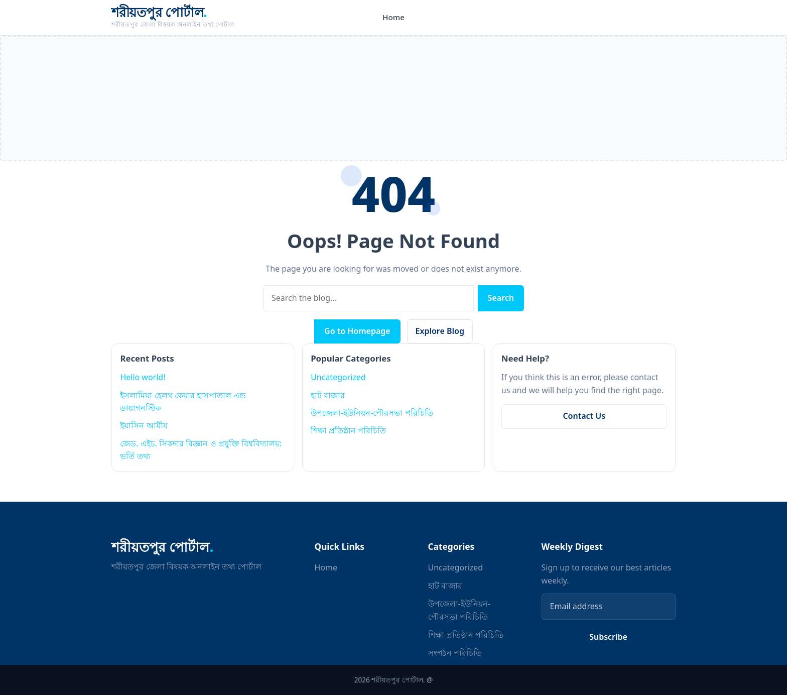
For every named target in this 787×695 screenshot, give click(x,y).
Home (393, 17)
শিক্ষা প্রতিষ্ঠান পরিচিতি (348, 430)
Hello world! (142, 377)
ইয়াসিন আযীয (143, 425)
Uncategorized (338, 377)
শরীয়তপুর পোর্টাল (159, 12)
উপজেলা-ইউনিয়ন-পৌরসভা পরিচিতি (372, 412)
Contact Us (584, 415)
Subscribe (608, 636)
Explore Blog (440, 330)
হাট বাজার (328, 395)
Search (501, 297)
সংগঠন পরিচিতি (455, 652)
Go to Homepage (357, 330)
